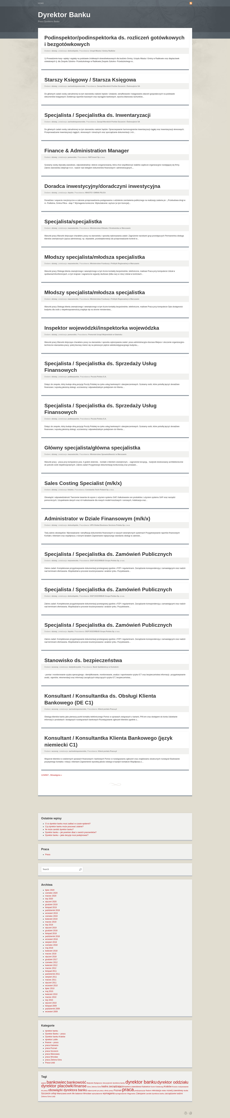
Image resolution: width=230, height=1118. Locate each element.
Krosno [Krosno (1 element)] (175, 1087)
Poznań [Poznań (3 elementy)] (118, 1090)
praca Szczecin (51, 1051)
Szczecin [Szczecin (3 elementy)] (46, 1093)
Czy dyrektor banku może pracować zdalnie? (64, 826)
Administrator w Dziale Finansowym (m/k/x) (97, 518)
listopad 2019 (51, 907)
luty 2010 (49, 1000)
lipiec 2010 (49, 988)
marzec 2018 (50, 954)
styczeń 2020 (51, 902)
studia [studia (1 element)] (185, 1090)
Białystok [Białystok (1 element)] (90, 1083)
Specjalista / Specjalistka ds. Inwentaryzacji (97, 115)
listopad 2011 (51, 971)
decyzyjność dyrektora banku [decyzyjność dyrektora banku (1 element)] (114, 1083)
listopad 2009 (51, 1006)
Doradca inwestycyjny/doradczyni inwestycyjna (102, 186)
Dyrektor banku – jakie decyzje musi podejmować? (66, 835)
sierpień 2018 (51, 942)
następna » (57, 775)
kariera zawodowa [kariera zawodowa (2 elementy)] (132, 1086)
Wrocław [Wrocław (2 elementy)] (87, 1093)
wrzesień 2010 (51, 985)
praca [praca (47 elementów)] (128, 1089)
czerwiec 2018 (51, 945)
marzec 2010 (50, 997)
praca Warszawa (52, 1054)
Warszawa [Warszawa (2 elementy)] (61, 1093)
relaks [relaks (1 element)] (163, 1090)
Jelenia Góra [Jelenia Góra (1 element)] (96, 1087)
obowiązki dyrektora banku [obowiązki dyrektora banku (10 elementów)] (67, 1090)
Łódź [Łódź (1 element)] (53, 1096)
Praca (47, 854)
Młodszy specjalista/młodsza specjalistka (94, 257)
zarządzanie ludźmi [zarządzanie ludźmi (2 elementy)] (174, 1093)
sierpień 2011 (51, 977)
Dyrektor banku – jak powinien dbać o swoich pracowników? (71, 832)
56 (51, 775)
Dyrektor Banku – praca (55, 1034)
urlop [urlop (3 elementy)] (53, 1093)
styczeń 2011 (51, 983)
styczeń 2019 (51, 928)
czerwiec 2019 (51, 916)
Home (41, 3)
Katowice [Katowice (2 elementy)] (146, 1086)
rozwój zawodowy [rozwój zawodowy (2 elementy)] (175, 1090)
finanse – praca (51, 1042)
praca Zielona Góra (53, 1060)
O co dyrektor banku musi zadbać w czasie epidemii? (68, 824)
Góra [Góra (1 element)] (89, 1087)
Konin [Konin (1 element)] (153, 1087)
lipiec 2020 (49, 890)
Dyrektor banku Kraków (55, 1037)
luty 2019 (49, 925)
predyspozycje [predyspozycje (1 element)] (139, 1090)
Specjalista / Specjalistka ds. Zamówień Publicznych (108, 554)
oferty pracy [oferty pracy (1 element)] (108, 1090)
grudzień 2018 (51, 930)
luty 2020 (49, 899)
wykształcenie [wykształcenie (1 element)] (97, 1094)
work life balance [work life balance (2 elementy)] (75, 1093)
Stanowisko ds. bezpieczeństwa (83, 660)
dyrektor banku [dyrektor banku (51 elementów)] (141, 1082)
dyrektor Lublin (51, 1039)
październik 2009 (52, 1009)
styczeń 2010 (51, 1003)
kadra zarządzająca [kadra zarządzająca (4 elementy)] (113, 1086)
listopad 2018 (51, 933)
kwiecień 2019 (51, 919)
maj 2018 (49, 948)
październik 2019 (52, 910)
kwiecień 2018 (51, 951)
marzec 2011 (50, 980)
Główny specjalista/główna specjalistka (92, 448)
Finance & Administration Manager (86, 151)
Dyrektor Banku (64, 15)
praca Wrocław (51, 1057)
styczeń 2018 (51, 956)
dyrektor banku (51, 1031)
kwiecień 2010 (51, 994)
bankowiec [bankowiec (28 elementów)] (56, 1082)
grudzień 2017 (51, 959)
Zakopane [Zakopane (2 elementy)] (141, 1093)
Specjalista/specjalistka (73, 221)
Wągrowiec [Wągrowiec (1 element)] (131, 1094)
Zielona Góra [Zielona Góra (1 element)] (46, 1096)
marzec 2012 (50, 968)
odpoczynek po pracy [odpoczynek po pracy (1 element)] (95, 1090)
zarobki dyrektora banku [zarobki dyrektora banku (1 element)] (155, 1094)
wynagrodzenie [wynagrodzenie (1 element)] (121, 1094)
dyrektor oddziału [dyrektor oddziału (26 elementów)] (172, 1082)
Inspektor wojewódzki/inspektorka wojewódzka (101, 328)
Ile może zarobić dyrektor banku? (59, 829)
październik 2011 (52, 974)
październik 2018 (52, 936)
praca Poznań (51, 1048)
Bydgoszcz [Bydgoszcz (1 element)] (98, 1083)
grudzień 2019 (51, 904)
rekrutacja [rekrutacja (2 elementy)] (156, 1090)
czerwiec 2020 (51, 893)
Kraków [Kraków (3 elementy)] (168, 1086)
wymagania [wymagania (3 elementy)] (109, 1093)
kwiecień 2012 (51, 965)
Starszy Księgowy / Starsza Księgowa (90, 80)
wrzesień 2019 (51, 913)
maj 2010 (49, 991)
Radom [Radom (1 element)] (148, 1090)
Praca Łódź (50, 1063)
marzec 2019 (50, 922)
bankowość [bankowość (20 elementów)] (76, 1082)
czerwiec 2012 (51, 962)
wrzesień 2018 (51, 939)
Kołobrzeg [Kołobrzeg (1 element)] (159, 1087)
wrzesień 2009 (51, 1011)
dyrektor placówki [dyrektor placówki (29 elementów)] (57, 1085)
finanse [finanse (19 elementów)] (80, 1086)
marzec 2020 (50, 896)
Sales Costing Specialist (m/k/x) (83, 483)
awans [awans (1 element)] (43, 1083)
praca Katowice (51, 1045)
